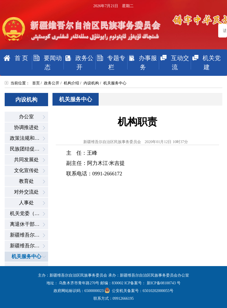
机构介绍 (71, 83)
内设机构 (91, 83)
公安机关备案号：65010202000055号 (139, 291)
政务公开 (78, 63)
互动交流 (174, 63)
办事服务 (142, 63)
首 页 (16, 58)
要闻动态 (47, 63)
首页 (36, 83)
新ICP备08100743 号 (164, 283)
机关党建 (206, 63)
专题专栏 (110, 63)
